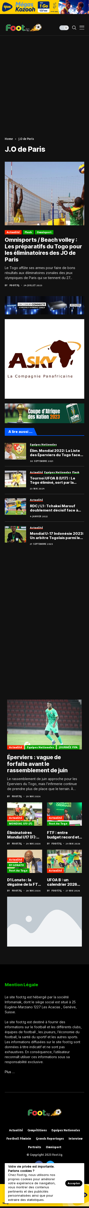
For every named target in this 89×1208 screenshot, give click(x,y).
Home (9, 139)
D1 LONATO (16, 865)
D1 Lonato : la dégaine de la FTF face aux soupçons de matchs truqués (23, 882)
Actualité (13, 232)
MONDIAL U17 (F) (20, 823)
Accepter (74, 1183)
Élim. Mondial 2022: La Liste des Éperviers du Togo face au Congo (55, 453)
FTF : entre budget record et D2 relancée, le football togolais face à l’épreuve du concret (63, 834)
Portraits (34, 1147)
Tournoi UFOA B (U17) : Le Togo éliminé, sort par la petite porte (52, 480)
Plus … (10, 1072)
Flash (28, 232)
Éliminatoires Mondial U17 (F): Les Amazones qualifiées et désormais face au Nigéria (24, 834)
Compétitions (37, 1130)
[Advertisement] (44, 82)
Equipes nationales (40, 747)
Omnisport (44, 232)
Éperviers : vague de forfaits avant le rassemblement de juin (37, 764)
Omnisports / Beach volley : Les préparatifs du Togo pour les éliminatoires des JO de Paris (43, 250)
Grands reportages (50, 1138)
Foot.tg (14, 285)
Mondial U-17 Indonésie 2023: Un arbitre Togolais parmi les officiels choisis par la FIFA (57, 535)
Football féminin (18, 1138)
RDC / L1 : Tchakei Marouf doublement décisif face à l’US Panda (54, 508)
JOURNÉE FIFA (68, 747)
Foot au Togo (58, 823)
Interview (76, 1138)
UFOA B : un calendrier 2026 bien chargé (62, 882)
